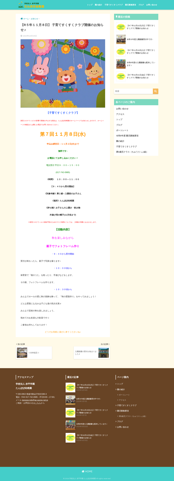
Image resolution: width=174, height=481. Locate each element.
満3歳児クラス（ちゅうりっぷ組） (132, 152)
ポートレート (122, 130)
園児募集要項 (130, 5)
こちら (38, 403)
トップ (89, 5)
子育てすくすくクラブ (114, 5)
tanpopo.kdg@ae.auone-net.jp (35, 400)
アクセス (120, 114)
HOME (87, 471)
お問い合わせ (151, 5)
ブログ (141, 5)
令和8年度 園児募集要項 (127, 136)
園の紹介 (98, 5)
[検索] (155, 91)
